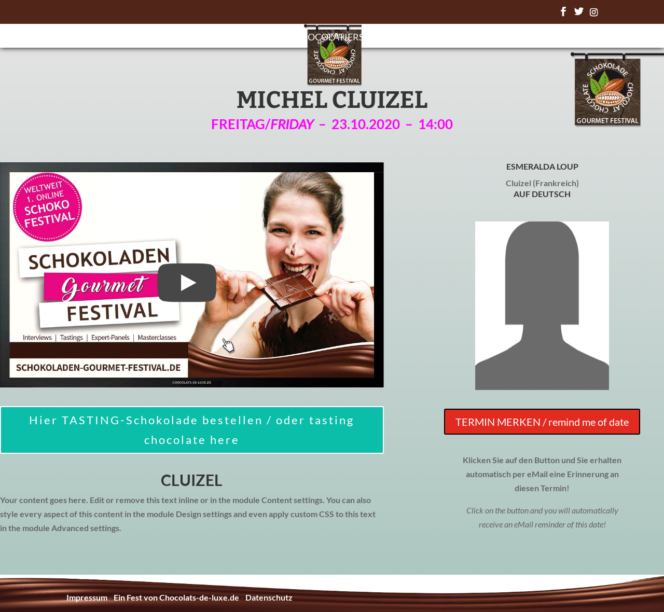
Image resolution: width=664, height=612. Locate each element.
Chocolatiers (329, 38)
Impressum (86, 597)
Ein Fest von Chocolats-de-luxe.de (176, 597)
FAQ (492, 38)
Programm (255, 38)
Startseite (188, 38)
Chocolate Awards (424, 38)
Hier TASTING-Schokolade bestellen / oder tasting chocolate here (191, 429)
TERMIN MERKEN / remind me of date (542, 421)
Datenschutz (269, 597)
